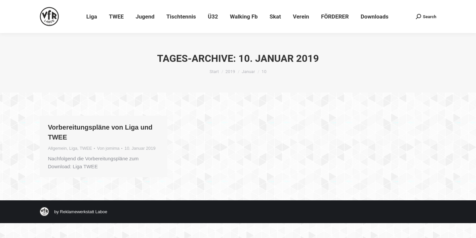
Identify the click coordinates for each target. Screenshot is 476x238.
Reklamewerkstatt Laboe (83, 211)
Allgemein (57, 148)
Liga (73, 148)
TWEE (86, 148)
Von (108, 148)
